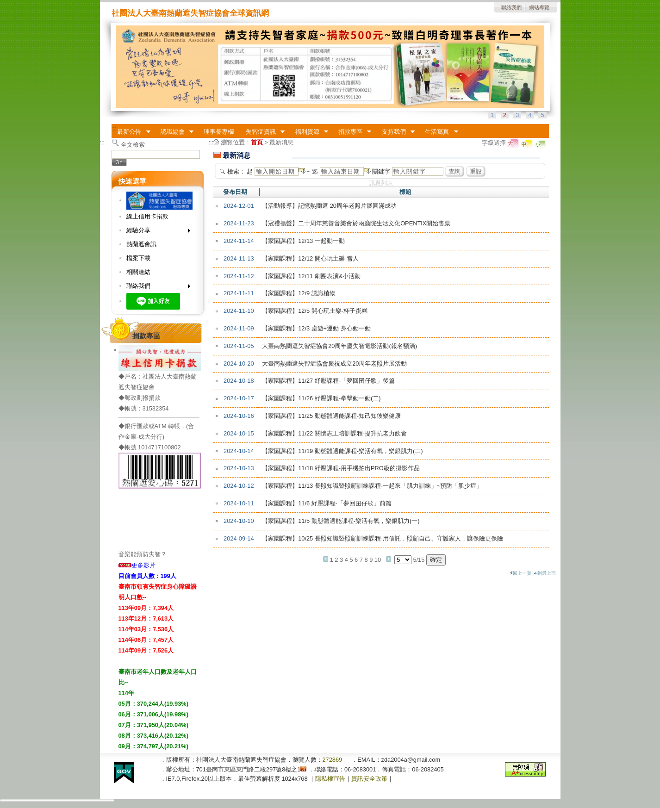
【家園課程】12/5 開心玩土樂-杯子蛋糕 (314, 310)
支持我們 (395, 132)
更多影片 (137, 565)
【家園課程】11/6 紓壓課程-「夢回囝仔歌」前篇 (327, 503)
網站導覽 (539, 7)
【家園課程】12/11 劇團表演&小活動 (311, 276)
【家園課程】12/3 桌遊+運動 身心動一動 (316, 328)
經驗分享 (155, 232)
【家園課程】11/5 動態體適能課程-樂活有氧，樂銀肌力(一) (340, 520)
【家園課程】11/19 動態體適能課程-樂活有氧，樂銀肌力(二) (342, 451)
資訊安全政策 (369, 778)
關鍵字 (381, 171)
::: (114, 128)
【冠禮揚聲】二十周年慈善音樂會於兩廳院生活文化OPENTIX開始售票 (356, 223)
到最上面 (544, 573)
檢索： (236, 171)
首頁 (257, 142)
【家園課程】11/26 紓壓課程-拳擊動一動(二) (321, 398)
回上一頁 (520, 573)
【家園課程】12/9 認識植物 (298, 293)
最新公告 (131, 132)
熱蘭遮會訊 (141, 244)
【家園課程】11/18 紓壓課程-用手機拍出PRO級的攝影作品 (341, 468)
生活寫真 (438, 132)
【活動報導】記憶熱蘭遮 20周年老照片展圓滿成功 (329, 205)
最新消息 (281, 142)
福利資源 (308, 132)
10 (377, 559)
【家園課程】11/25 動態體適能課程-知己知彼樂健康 (331, 415)
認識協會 (174, 132)
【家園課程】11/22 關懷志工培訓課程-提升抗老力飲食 (334, 433)
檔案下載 (138, 258)
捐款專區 (351, 132)
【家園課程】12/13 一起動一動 (303, 240)
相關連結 (138, 271)
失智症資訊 (262, 132)
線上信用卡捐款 (147, 216)
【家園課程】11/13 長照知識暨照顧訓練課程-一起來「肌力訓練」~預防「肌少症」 (372, 485)
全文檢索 (133, 144)
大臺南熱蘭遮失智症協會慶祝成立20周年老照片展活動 (334, 363)
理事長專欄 (219, 131)
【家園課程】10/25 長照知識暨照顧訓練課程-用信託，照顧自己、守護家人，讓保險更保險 (382, 538)
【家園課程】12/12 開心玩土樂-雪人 (310, 258)
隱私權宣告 (330, 778)
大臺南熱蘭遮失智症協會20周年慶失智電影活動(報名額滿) (339, 345)
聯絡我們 (511, 7)
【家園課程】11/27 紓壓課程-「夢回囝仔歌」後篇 (328, 380)
